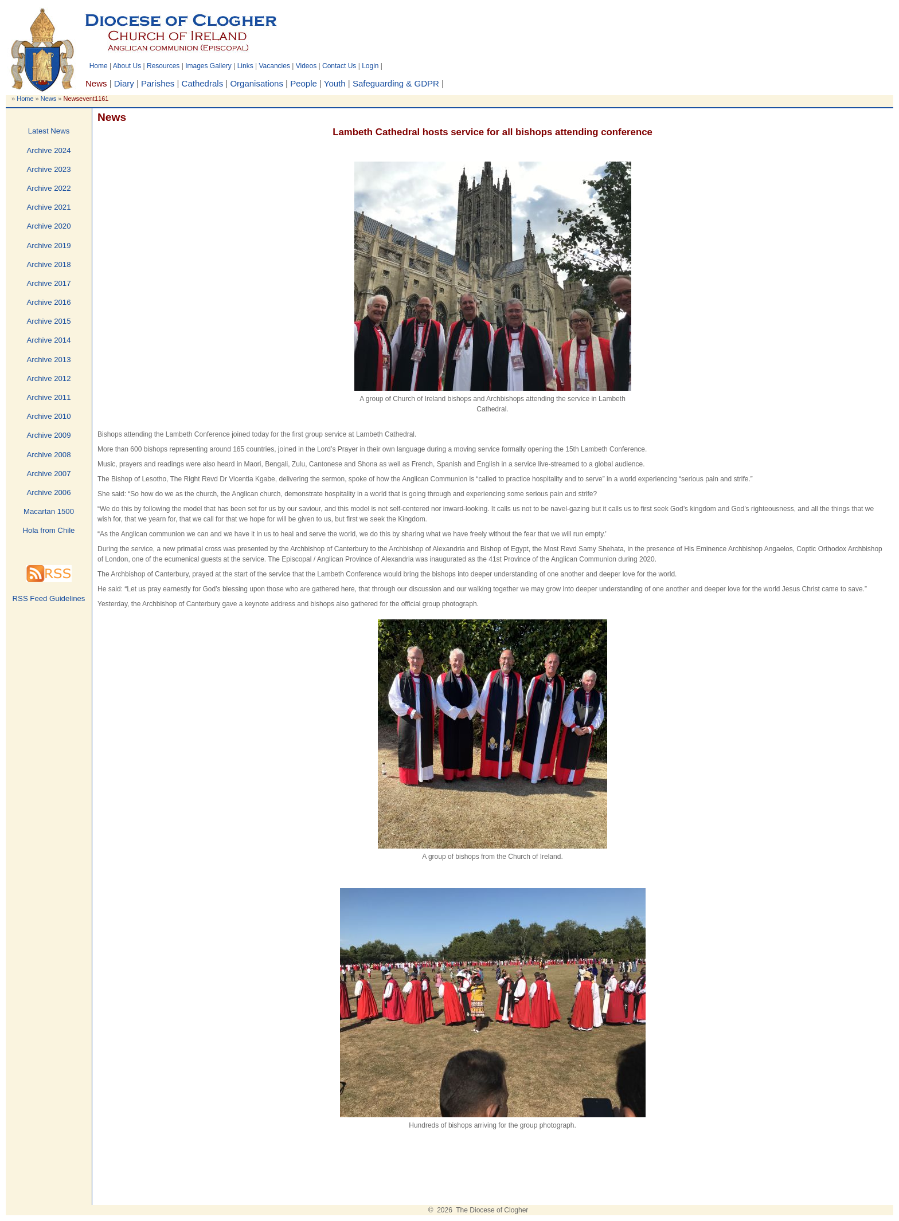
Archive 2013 (49, 359)
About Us (127, 66)
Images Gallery (208, 66)
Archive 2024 (49, 150)
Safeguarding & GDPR (396, 83)
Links (245, 66)
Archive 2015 (49, 321)
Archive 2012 (49, 378)
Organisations (256, 83)
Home (98, 66)
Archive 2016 (49, 302)
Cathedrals (203, 83)
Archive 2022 (49, 188)
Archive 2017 (49, 283)
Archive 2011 (49, 397)
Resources (163, 66)
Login (370, 66)
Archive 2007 (49, 473)
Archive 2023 (49, 169)
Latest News (49, 131)
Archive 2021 (49, 207)
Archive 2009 (49, 435)
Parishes (157, 83)
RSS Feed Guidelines (49, 598)
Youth (335, 83)
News (49, 98)
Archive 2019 (49, 245)
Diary (124, 83)
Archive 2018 (49, 264)
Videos (306, 66)
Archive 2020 (49, 226)
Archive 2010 (49, 416)
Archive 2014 (49, 340)
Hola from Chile (49, 530)
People (303, 83)
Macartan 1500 (49, 511)
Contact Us (339, 66)
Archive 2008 (49, 454)
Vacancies (274, 66)
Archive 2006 (49, 492)
